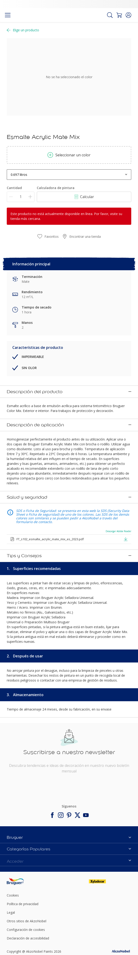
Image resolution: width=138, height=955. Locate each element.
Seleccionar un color (69, 155)
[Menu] (7, 15)
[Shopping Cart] (119, 15)
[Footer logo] (27, 832)
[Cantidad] (20, 197)
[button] (128, 15)
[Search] (110, 15)
